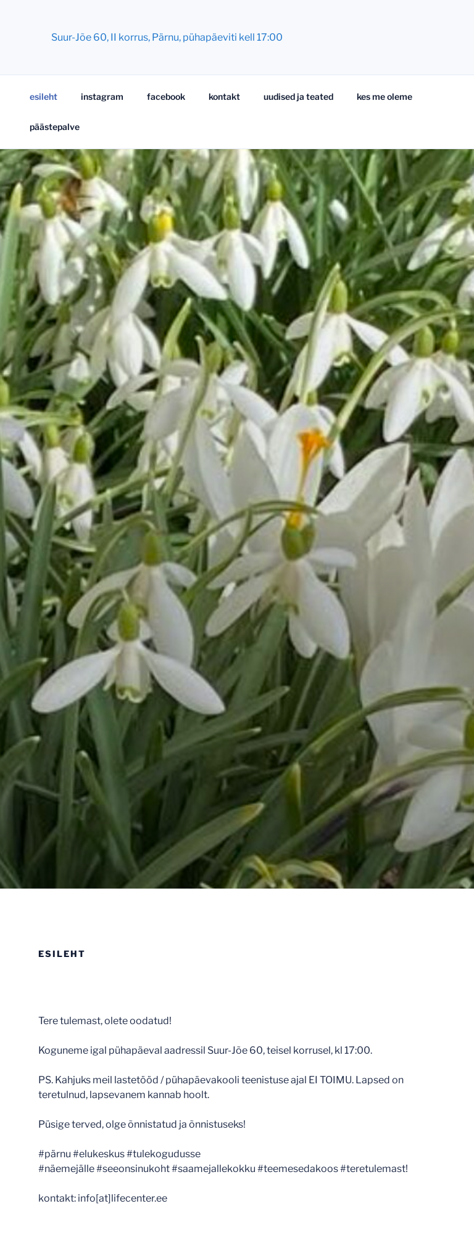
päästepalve (55, 126)
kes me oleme (384, 96)
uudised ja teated (298, 96)
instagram (102, 96)
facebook (166, 96)
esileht (43, 96)
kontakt (224, 96)
